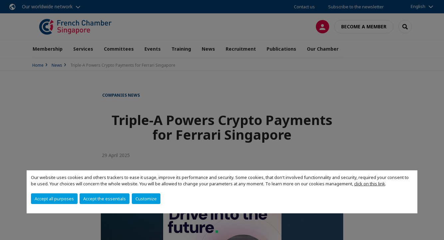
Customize (146, 199)
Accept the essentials (104, 199)
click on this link (369, 184)
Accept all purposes (54, 199)
